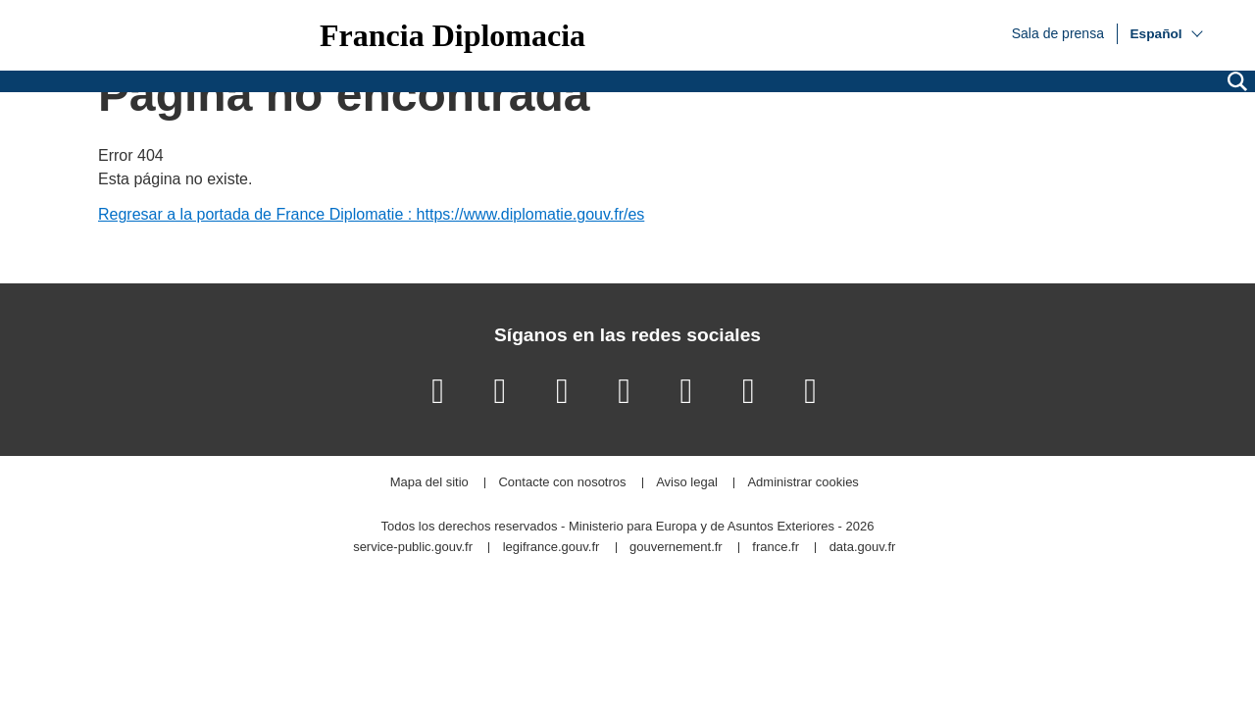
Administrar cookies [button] (802, 483)
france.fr (775, 547)
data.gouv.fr (862, 547)
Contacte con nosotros (562, 483)
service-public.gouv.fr (413, 547)
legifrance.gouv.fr (551, 547)
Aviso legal (687, 483)
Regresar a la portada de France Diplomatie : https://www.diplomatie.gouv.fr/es (371, 214)
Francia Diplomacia (452, 35)
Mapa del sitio (429, 483)
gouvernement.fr (676, 547)
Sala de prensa (1058, 32)
